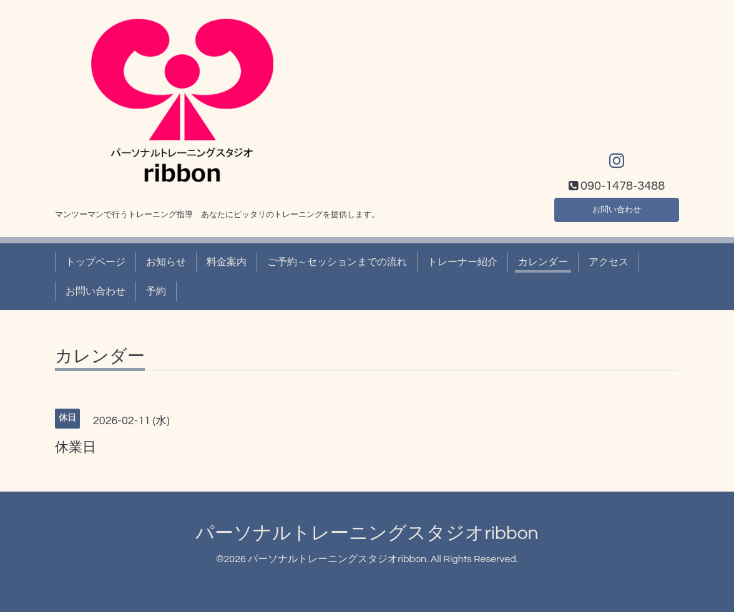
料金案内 (227, 262)
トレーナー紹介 (462, 262)
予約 (156, 291)
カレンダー (543, 262)
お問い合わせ (617, 208)
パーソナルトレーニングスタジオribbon (366, 533)
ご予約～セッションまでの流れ (337, 262)
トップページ (95, 262)
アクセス (609, 262)
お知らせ (166, 262)
